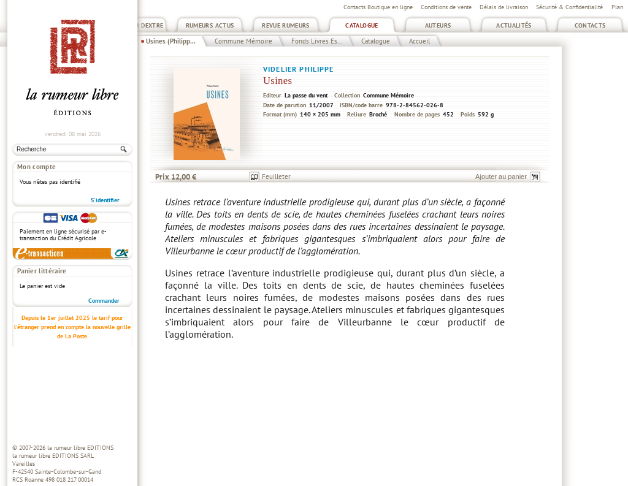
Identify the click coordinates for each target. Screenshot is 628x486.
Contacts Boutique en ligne (378, 7)
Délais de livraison (504, 7)
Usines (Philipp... (171, 41)
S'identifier (105, 200)
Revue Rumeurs (286, 25)
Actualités (514, 25)
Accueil (419, 41)
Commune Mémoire (243, 41)
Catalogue (361, 25)
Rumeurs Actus (210, 25)
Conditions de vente (446, 7)
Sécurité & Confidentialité (569, 7)
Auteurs (438, 25)
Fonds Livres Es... (316, 41)
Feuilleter (276, 176)
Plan (617, 7)
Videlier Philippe (298, 69)
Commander (104, 301)
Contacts (590, 25)
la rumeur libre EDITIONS (80, 448)
